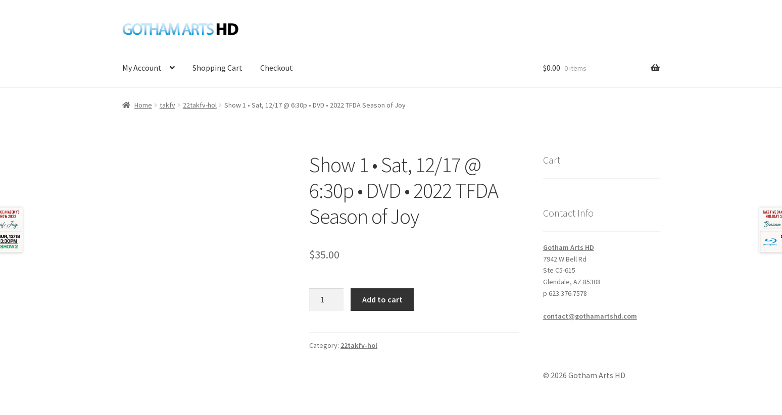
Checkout (276, 68)
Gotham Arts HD (568, 247)
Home (143, 105)
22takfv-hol (200, 105)
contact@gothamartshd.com (590, 316)
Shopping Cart (217, 68)
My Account (142, 68)
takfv (167, 105)
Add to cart (382, 299)
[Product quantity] (326, 300)
